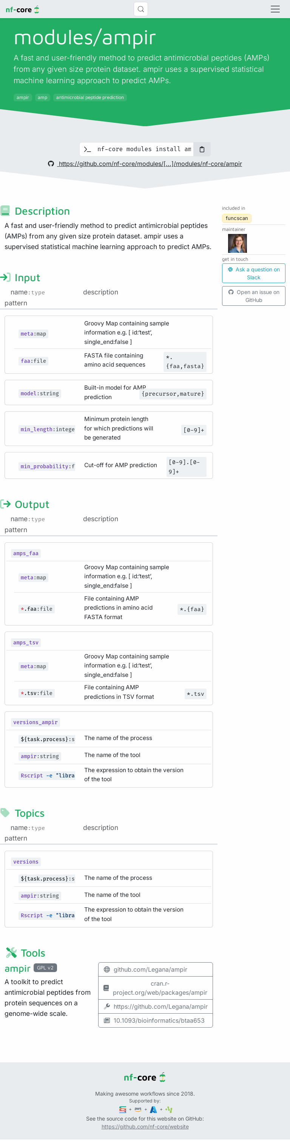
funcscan (237, 218)
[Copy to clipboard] (202, 149)
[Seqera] (123, 1109)
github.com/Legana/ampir (145, 969)
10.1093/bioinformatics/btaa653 (154, 1020)
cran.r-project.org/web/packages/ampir (155, 988)
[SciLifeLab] (169, 1109)
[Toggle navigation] (275, 9)
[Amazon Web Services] (138, 1109)
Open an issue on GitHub (253, 296)
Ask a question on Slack (254, 273)
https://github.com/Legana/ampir (155, 1006)
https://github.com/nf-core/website (145, 1126)
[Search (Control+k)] (141, 9)
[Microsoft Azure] (154, 1109)
